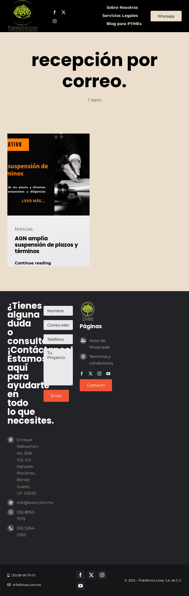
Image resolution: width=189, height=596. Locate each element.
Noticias (24, 229)
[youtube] (108, 374)
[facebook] (55, 12)
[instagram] (55, 21)
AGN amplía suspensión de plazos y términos (46, 245)
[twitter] (63, 12)
